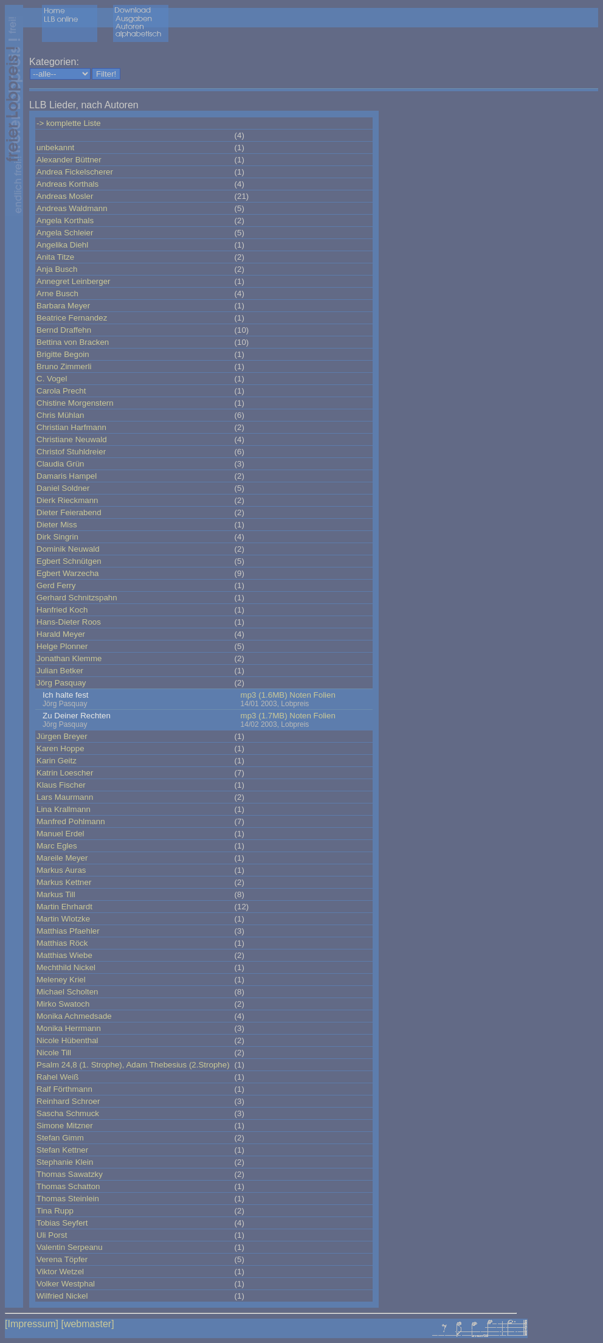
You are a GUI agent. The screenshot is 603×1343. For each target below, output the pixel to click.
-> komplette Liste (68, 123)
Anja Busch (56, 269)
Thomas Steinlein (67, 1198)
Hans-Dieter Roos (68, 621)
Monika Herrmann (68, 1028)
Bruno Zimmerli (63, 366)
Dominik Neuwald (68, 549)
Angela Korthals (65, 220)
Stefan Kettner (62, 1149)
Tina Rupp (55, 1210)
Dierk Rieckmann (67, 500)
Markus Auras (61, 870)
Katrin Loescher (64, 772)
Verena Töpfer (62, 1259)
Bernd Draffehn (63, 330)
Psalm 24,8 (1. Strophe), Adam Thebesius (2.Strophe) (133, 1064)
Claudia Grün (60, 463)
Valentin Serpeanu (69, 1247)
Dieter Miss (56, 524)
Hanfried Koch (62, 609)
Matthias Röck (62, 943)
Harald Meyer (60, 634)
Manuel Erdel (60, 833)
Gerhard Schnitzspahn (76, 597)
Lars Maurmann (64, 797)
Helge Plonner (62, 646)
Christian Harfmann (71, 427)
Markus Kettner (63, 882)
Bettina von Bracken (72, 342)
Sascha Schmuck (67, 1113)
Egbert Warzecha (67, 573)
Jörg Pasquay (61, 682)
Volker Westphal (65, 1283)
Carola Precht (61, 390)
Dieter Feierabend (69, 512)
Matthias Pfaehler (68, 930)
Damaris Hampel (66, 476)
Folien (325, 694)
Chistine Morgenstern (75, 403)
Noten (300, 694)
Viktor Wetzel (60, 1271)
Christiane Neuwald (71, 439)
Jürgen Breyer (62, 736)
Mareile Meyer (62, 857)
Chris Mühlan (60, 415)
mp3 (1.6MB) (264, 694)
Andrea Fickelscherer (74, 171)
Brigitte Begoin (62, 354)
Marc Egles (56, 845)
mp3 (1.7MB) (264, 715)
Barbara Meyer (63, 305)
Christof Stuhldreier (71, 451)
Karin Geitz (56, 760)
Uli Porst (51, 1235)
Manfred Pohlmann (70, 821)
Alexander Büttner (69, 159)
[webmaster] (87, 1324)
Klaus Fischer (61, 784)
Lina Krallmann (63, 809)
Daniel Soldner (62, 488)
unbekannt (55, 147)
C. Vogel (51, 378)
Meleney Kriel (61, 979)
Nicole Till (53, 1052)
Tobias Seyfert (62, 1222)
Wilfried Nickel (62, 1295)
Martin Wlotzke (63, 918)
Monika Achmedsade (74, 1016)
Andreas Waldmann (72, 208)
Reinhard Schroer (68, 1101)
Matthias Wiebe (64, 955)
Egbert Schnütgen (69, 561)
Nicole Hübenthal (67, 1040)
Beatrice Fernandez (71, 317)
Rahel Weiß (57, 1076)
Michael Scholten (67, 991)
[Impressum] (31, 1324)
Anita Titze (55, 257)
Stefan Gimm (60, 1137)
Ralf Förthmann (64, 1089)
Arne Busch (57, 293)
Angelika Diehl (62, 244)
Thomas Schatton (68, 1186)
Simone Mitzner (64, 1125)
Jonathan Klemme (69, 658)
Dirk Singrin (57, 536)
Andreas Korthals (67, 184)
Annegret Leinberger (73, 281)
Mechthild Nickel (65, 967)
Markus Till (55, 894)
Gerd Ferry (55, 585)
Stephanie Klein (64, 1162)
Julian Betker (59, 670)
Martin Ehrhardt (64, 906)
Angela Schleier (64, 232)
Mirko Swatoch (62, 1003)
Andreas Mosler (64, 196)
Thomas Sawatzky (69, 1174)
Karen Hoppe (60, 748)
